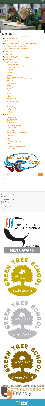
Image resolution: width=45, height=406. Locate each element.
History (8, 104)
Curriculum (7, 82)
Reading (9, 85)
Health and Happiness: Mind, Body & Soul (14, 41)
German (9, 109)
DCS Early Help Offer (12, 119)
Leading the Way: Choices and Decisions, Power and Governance (21, 43)
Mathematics (10, 91)
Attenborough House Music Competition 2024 (15, 37)
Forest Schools (10, 112)
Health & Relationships (12, 100)
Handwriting (10, 87)
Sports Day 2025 (8, 53)
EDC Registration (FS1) (15, 141)
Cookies (6, 40)
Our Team (9, 70)
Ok (19, 403)
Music (8, 111)
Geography (10, 103)
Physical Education (11, 95)
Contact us (7, 150)
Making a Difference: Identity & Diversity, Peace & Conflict (18, 45)
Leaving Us (10, 143)
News (5, 145)
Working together (11, 69)
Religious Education (12, 98)
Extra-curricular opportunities (14, 125)
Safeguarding (10, 130)
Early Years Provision (12, 101)
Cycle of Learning (11, 117)
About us (6, 61)
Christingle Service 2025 (10, 38)
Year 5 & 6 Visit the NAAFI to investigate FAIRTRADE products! (20, 58)
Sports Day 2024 (8, 51)
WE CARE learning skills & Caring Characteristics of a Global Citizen (24, 66)
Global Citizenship (11, 83)
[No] (43, 402)
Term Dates (10, 133)
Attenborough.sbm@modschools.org (11, 202)
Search (40, 174)
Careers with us (11, 135)
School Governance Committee (15, 77)
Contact (13, 206)
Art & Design (10, 106)
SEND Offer (10, 120)
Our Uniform (10, 129)
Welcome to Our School (13, 62)
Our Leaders (10, 72)
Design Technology (11, 108)
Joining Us (9, 140)
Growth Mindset (11, 122)
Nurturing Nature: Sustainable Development (15, 46)
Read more (24, 403)
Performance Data (11, 75)
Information (7, 114)
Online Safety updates (12, 148)
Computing (9, 96)
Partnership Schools (12, 127)
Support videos (8, 54)
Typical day (10, 116)
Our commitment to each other (14, 67)
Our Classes (10, 74)
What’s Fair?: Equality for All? (11, 56)
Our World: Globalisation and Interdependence (16, 48)
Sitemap (6, 49)
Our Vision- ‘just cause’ (12, 64)
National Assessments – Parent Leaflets (17, 132)
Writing (8, 90)
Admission (7, 138)
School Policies (11, 137)
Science (9, 93)
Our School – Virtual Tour (13, 124)
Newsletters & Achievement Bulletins (16, 146)
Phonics (9, 88)
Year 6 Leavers (8, 59)
